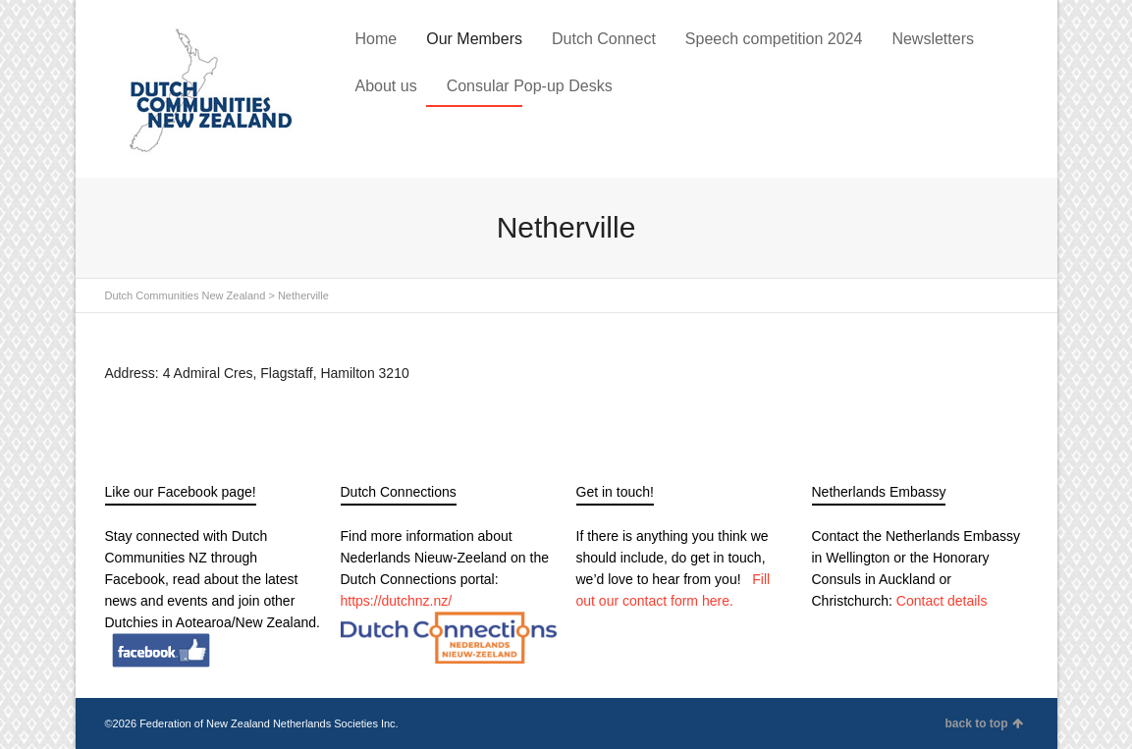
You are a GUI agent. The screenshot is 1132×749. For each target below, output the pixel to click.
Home (376, 38)
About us (386, 86)
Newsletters (932, 38)
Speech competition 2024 (774, 38)
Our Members (474, 38)
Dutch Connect (604, 38)
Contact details (942, 601)
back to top (983, 723)
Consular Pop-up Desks (530, 86)
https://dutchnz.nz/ (397, 601)
